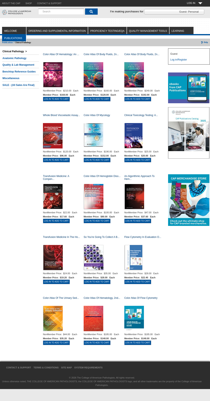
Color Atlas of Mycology (97, 115)
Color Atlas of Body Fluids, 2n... (101, 54)
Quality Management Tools (148, 31)
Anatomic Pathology (14, 58)
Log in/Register (178, 59)
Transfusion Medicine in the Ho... (61, 237)
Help (204, 42)
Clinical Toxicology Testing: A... (141, 115)
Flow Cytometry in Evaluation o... (142, 237)
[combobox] (61, 11)
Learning (178, 31)
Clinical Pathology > (14, 51)
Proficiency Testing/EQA (107, 31)
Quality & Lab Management (18, 64)
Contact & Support (18, 367)
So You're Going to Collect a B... (102, 237)
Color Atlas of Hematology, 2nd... (102, 298)
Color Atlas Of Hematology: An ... (61, 54)
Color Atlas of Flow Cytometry (141, 298)
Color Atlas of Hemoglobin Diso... (102, 176)
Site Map (66, 367)
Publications (13, 38)
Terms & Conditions (46, 367)
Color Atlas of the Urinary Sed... (61, 298)
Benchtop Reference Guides (19, 71)
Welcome (10, 31)
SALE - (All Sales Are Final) (18, 85)
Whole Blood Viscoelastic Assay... (61, 115)
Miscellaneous (10, 78)
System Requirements (88, 367)
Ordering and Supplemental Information (57, 31)
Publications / (8, 42)
